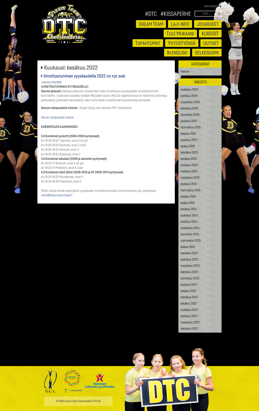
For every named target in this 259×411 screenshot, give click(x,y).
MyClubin (96, 95)
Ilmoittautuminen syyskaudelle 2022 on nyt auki (84, 76)
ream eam (151, 24)
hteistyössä (182, 43)
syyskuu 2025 (189, 140)
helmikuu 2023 (189, 272)
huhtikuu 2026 (189, 96)
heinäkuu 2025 (189, 152)
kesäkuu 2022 (189, 303)
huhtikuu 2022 (189, 316)
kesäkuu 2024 (189, 209)
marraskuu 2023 (191, 240)
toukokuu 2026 (189, 89)
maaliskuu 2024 (190, 228)
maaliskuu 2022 (190, 322)
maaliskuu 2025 (190, 177)
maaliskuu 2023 (190, 266)
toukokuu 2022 (189, 310)
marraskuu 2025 (191, 127)
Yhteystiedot (211, 6)
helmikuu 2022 (189, 328)
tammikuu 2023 (190, 278)
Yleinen (185, 71)
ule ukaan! (180, 33)
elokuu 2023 (188, 247)
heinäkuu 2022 (189, 297)
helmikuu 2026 (189, 108)
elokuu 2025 (188, 146)
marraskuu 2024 (191, 190)
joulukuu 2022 (189, 284)
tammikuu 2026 (190, 115)
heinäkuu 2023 (189, 253)
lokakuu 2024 (188, 196)
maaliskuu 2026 (190, 102)
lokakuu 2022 (188, 291)
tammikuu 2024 (190, 234)
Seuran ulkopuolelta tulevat (57, 117)
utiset (211, 43)
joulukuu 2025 (189, 121)
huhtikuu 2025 (189, 171)
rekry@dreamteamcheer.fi (56, 195)
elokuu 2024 (188, 203)
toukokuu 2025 (189, 165)
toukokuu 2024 (189, 215)
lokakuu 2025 (188, 133)
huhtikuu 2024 (189, 222)
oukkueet (208, 24)
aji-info (180, 24)
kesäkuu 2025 (189, 159)
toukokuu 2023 (189, 259)
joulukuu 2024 (189, 184)
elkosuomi (207, 52)
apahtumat (147, 43)
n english (177, 52)
